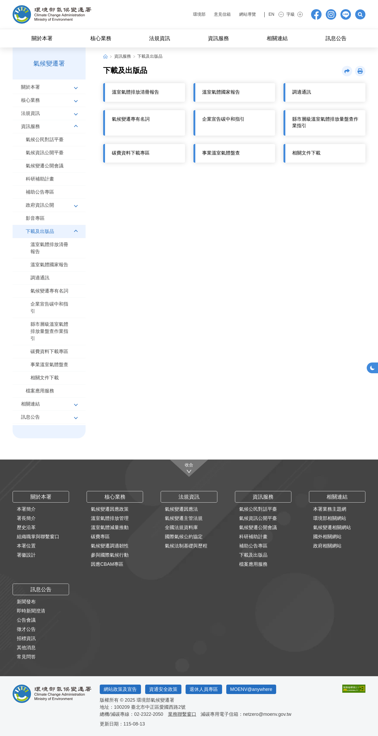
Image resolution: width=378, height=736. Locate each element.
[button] (360, 14)
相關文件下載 (44, 377)
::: (175, 14)
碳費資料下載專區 (49, 351)
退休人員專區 (205, 689)
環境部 (190, 14)
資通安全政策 (164, 689)
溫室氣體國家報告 (49, 264)
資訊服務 (122, 56)
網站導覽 (238, 14)
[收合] (189, 468)
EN (267, 14)
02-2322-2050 (149, 714)
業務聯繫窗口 (182, 714)
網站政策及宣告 (120, 689)
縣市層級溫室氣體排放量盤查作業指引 (49, 331)
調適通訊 (39, 277)
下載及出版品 (149, 56)
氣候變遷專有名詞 (49, 291)
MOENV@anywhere (253, 689)
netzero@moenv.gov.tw (267, 714)
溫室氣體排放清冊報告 (49, 248)
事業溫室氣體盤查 (49, 364)
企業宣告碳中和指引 (49, 307)
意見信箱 (213, 14)
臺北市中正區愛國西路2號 (158, 707)
